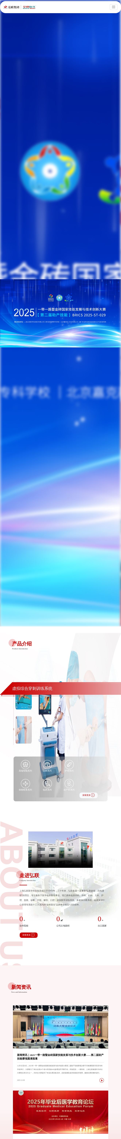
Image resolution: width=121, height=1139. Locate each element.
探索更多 (88, 795)
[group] (60, 715)
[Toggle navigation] (114, 7)
